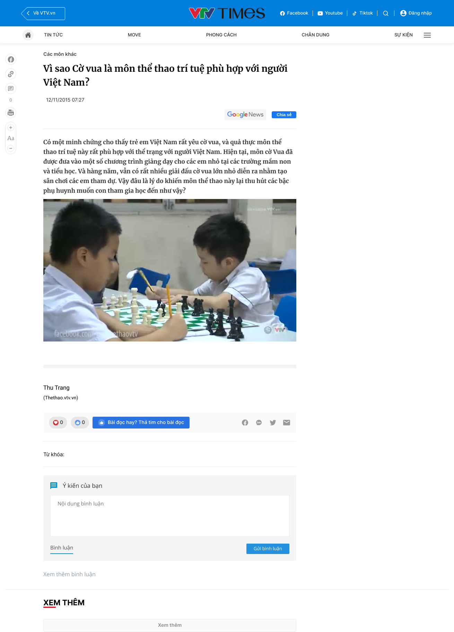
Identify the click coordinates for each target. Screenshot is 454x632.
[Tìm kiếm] (385, 13)
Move (134, 35)
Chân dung (316, 35)
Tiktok (362, 13)
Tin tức (53, 35)
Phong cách (221, 35)
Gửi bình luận (268, 548)
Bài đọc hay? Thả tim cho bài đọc (141, 422)
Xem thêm (170, 625)
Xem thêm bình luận (69, 574)
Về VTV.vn (40, 13)
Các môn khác (60, 54)
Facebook (293, 13)
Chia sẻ (284, 114)
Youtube (330, 13)
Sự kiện (403, 35)
